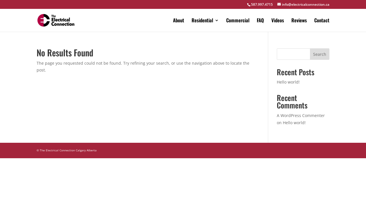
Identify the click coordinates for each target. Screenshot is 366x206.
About (178, 21)
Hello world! (288, 82)
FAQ (260, 21)
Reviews (299, 21)
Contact (321, 21)
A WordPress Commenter (301, 115)
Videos (277, 21)
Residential (202, 21)
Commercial (237, 21)
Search (319, 54)
